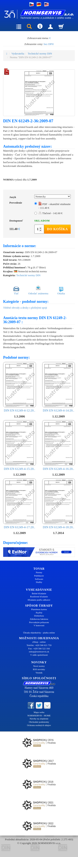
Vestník (39, 672)
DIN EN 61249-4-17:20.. (19, 504)
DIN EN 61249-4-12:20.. (19, 387)
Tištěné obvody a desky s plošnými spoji (25, 307)
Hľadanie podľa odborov (39, 600)
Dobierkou (39, 615)
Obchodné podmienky (39, 722)
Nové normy (39, 666)
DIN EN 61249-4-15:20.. (19, 445)
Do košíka (57, 229)
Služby (39, 582)
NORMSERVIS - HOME (39, 715)
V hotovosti (39, 625)
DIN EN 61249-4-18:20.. (58, 504)
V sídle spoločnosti (39, 655)
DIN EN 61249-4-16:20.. (58, 445)
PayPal (39, 612)
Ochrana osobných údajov (39, 725)
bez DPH (48, 44)
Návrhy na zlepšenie (39, 718)
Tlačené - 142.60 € (50, 213)
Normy (39, 572)
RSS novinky (39, 669)
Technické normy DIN (40, 53)
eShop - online (39, 642)
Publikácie (39, 575)
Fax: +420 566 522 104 (39, 648)
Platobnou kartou (39, 609)
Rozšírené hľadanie (39, 596)
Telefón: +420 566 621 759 (39, 645)
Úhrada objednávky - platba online (39, 632)
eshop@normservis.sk (39, 651)
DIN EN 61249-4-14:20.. (58, 387)
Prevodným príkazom (39, 622)
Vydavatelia (17, 53)
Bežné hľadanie (39, 593)
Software (39, 579)
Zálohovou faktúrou (39, 619)
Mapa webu (39, 712)
